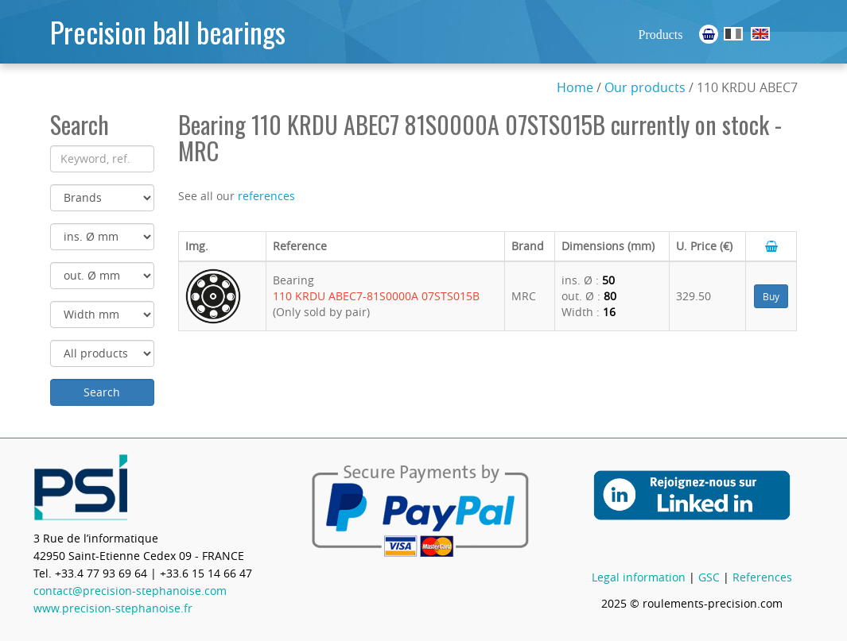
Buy (771, 296)
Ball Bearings (760, 34)
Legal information (639, 577)
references (266, 195)
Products (661, 34)
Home (575, 87)
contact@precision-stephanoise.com (130, 590)
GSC (709, 577)
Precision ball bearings (168, 31)
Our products (645, 87)
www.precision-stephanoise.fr (112, 608)
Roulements (733, 34)
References (762, 577)
